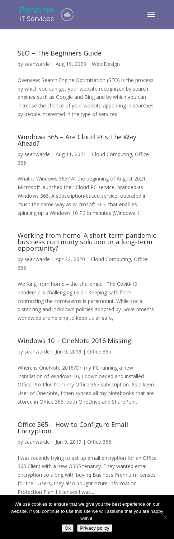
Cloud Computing (112, 154)
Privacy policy (94, 528)
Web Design (106, 64)
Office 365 (99, 351)
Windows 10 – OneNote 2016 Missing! (75, 340)
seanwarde (37, 64)
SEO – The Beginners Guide (60, 53)
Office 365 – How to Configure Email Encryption (73, 427)
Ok (68, 528)
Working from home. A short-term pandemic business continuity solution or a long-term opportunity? (87, 241)
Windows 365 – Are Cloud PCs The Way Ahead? (77, 140)
